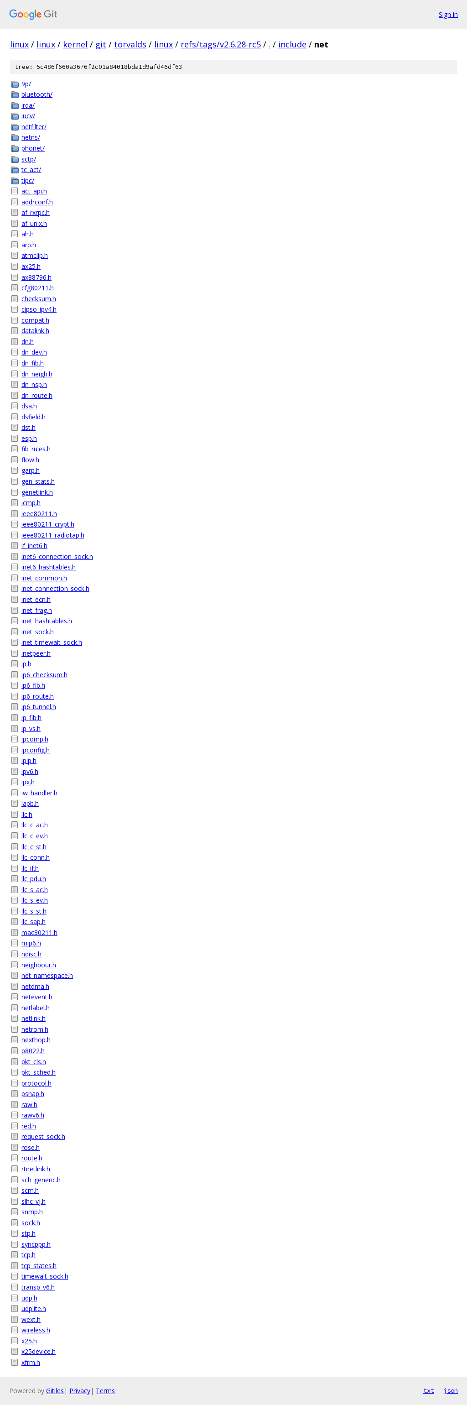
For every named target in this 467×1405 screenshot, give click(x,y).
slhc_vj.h (33, 1201)
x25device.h (38, 1351)
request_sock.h (43, 1136)
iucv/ (28, 115)
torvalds (130, 44)
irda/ (28, 105)
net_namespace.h (47, 975)
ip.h (26, 663)
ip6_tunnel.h (38, 706)
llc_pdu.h (33, 878)
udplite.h (33, 1308)
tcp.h (28, 1254)
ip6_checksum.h (44, 674)
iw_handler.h (39, 793)
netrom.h (34, 1029)
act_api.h (34, 191)
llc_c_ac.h (34, 824)
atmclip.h (34, 255)
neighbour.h (38, 965)
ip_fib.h (31, 717)
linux (19, 44)
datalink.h (35, 330)
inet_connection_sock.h (55, 588)
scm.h (30, 1190)
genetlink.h (37, 492)
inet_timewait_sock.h (51, 642)
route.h (31, 1158)
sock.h (30, 1222)
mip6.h (31, 943)
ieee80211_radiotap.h (52, 535)
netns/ (30, 137)
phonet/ (33, 148)
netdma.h (35, 986)
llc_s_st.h (34, 911)
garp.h (30, 470)
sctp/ (28, 159)
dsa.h (29, 406)
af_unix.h (34, 223)
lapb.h (30, 803)
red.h (28, 1126)
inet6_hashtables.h (48, 567)
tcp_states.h (39, 1265)
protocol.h (36, 1083)
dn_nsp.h (34, 384)
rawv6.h (32, 1115)
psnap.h (32, 1093)
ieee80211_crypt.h (47, 524)
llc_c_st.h (34, 846)
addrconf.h (37, 202)
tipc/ (27, 180)
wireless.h (35, 1330)
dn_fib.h (32, 363)
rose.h (30, 1147)
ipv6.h (29, 771)
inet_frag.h (36, 610)
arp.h (28, 244)
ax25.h (31, 266)
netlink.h (33, 1018)
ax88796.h (36, 277)
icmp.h (31, 502)
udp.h (29, 1298)
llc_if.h (30, 868)
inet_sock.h (37, 631)
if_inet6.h (34, 545)
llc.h (26, 814)
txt (428, 1390)
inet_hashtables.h (46, 620)
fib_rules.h (36, 448)
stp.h (28, 1233)
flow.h (30, 459)
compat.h (35, 320)
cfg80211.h (37, 287)
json (450, 1390)
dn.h (27, 341)
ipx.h (28, 782)
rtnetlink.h (35, 1169)
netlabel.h (35, 1007)
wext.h (31, 1319)
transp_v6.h (38, 1287)
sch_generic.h (41, 1179)
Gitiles (55, 1390)
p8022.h (33, 1050)
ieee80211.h (39, 513)
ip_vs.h (31, 728)
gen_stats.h (38, 481)
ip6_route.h (37, 696)
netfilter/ (34, 126)
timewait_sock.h (44, 1276)
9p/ (26, 83)
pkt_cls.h (33, 1061)
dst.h (28, 427)
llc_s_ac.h (34, 889)
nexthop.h (36, 1039)
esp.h (29, 438)
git (100, 44)
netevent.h (36, 996)
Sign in (448, 14)
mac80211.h (39, 932)
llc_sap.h (33, 921)
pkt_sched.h (38, 1072)
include (292, 44)
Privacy (79, 1390)
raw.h (29, 1104)
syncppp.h (36, 1244)
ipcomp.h (34, 739)
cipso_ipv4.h (39, 309)
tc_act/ (31, 169)
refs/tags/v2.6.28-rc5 (221, 44)
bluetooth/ (36, 94)
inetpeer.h (36, 653)
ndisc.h (31, 954)
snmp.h (32, 1211)
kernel (75, 44)
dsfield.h (33, 417)
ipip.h (28, 760)
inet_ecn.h (36, 599)
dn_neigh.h (36, 374)
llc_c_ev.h (34, 835)
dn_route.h (36, 395)
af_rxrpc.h (35, 212)
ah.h (27, 234)
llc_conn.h (35, 857)
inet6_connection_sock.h (57, 556)
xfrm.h (30, 1362)
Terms (105, 1390)
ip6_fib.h (33, 685)
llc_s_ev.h (34, 900)
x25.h (29, 1341)
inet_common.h (44, 578)
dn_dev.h (34, 352)
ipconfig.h (35, 750)
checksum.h (38, 298)
